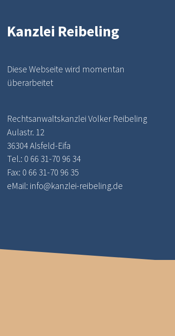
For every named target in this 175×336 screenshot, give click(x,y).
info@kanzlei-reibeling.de (76, 185)
